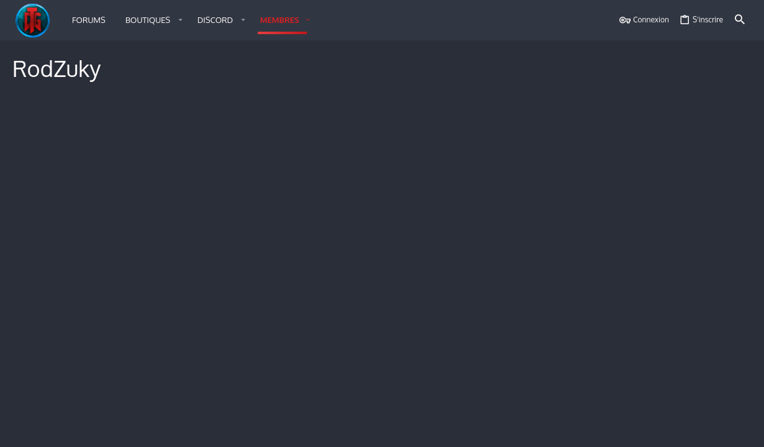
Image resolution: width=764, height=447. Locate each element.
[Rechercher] (740, 20)
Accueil (705, 430)
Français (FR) (68, 430)
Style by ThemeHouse (155, 405)
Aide (678, 430)
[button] (151, 20)
